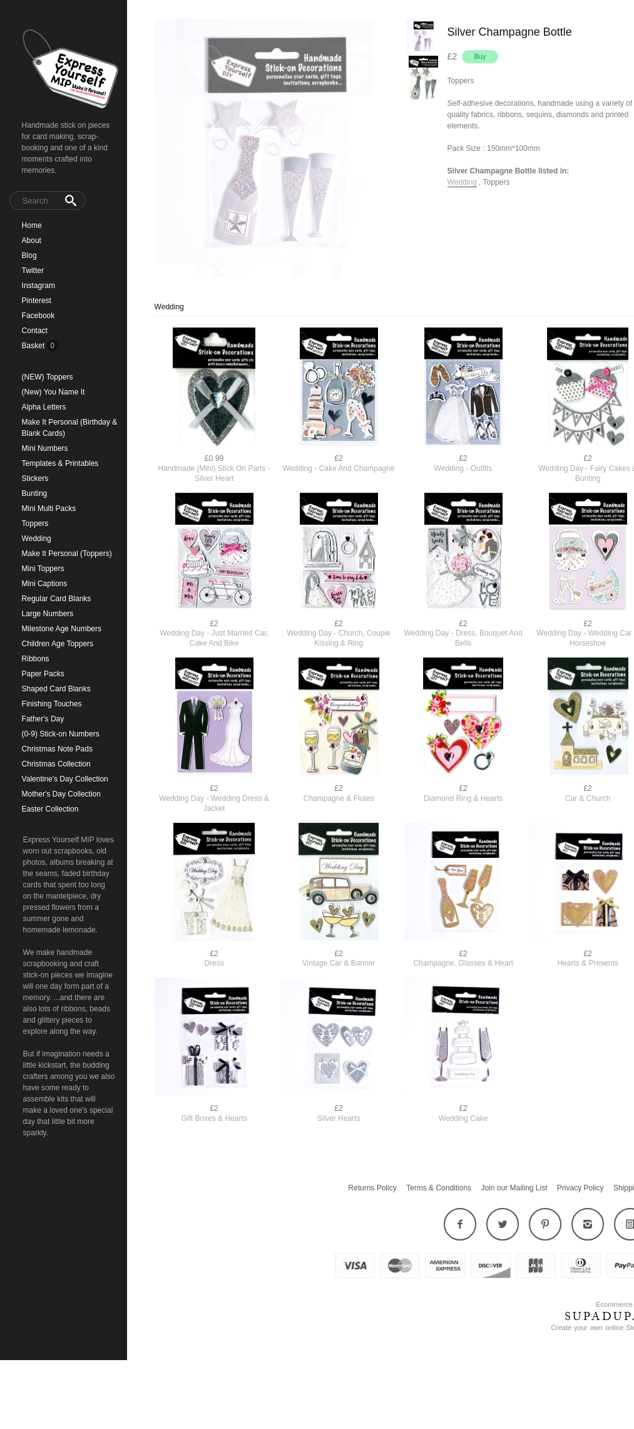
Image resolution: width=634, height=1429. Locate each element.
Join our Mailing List (514, 1213)
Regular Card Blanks (56, 598)
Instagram (38, 285)
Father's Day (43, 718)
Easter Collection (50, 809)
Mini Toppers (43, 568)
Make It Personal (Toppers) (67, 553)
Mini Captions (45, 583)
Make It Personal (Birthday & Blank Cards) (70, 428)
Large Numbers (48, 613)
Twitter (33, 270)
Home (32, 225)
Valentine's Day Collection (65, 779)
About (31, 240)
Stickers (35, 478)
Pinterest (36, 300)
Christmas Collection (56, 764)
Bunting (35, 493)
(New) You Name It (53, 392)
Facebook (38, 315)
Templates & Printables (60, 463)
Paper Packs (43, 673)
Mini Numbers (45, 448)
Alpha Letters (44, 407)
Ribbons (35, 658)
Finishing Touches (52, 703)
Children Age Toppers (58, 643)
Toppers (35, 523)
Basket (34, 345)
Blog (29, 255)
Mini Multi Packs (49, 508)
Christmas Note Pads (57, 749)
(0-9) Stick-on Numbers (61, 734)
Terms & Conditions (438, 1213)
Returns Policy (372, 1213)
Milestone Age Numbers (61, 628)
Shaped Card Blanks (56, 688)
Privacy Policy (580, 1213)
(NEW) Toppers (47, 377)
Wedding (36, 538)
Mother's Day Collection (61, 794)
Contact (35, 330)
